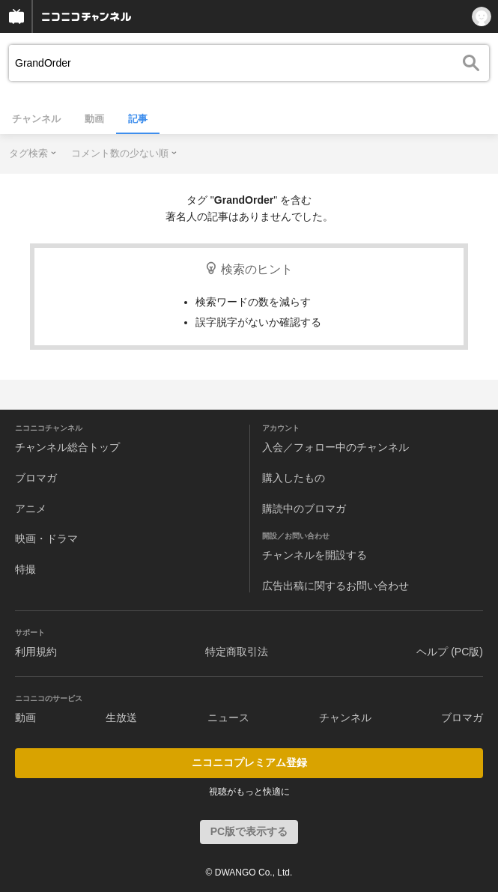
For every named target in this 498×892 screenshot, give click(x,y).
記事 (138, 118)
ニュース (228, 717)
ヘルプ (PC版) (449, 652)
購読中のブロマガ (304, 509)
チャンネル (36, 118)
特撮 (25, 569)
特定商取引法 (236, 652)
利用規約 (36, 652)
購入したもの (293, 478)
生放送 (121, 717)
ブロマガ (36, 478)
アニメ (30, 509)
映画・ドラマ (46, 538)
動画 (94, 118)
